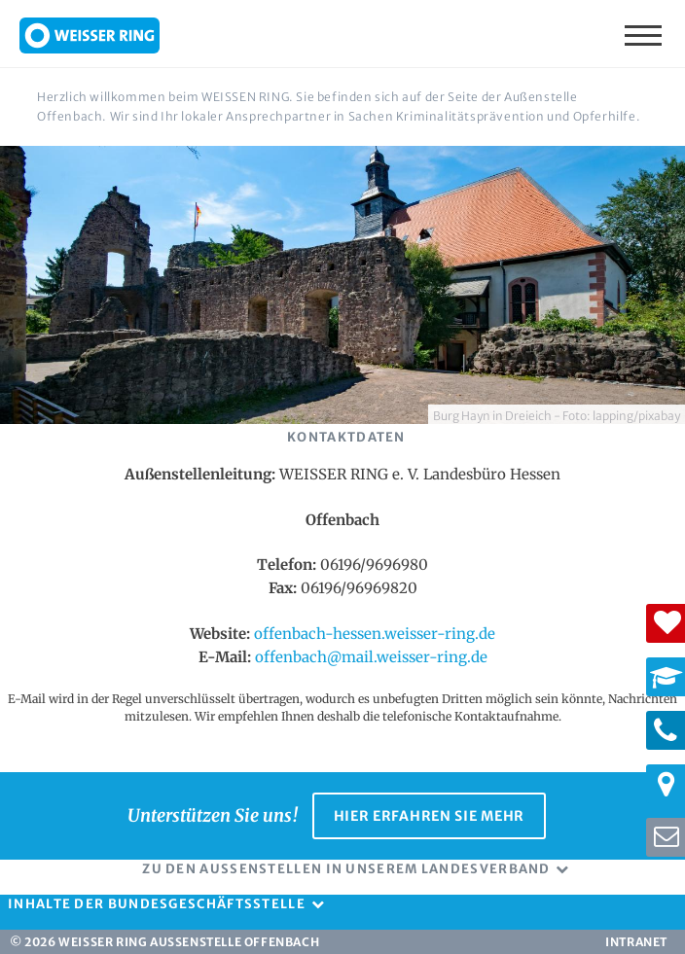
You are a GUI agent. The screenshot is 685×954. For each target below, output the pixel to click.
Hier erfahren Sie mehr (429, 816)
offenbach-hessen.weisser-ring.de (374, 633)
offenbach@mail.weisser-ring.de (371, 657)
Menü (645, 34)
